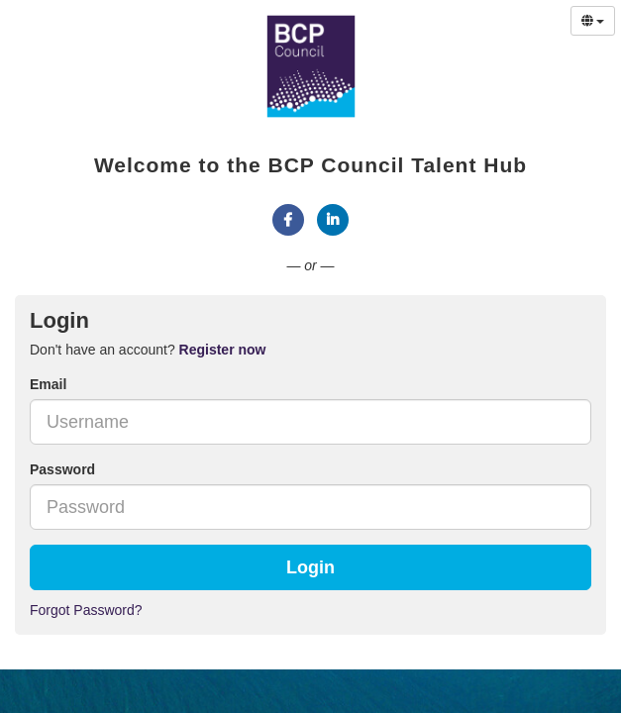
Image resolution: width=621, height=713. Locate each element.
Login (310, 567)
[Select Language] (592, 21)
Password (62, 469)
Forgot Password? (86, 610)
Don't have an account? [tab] (147, 349)
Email (48, 384)
